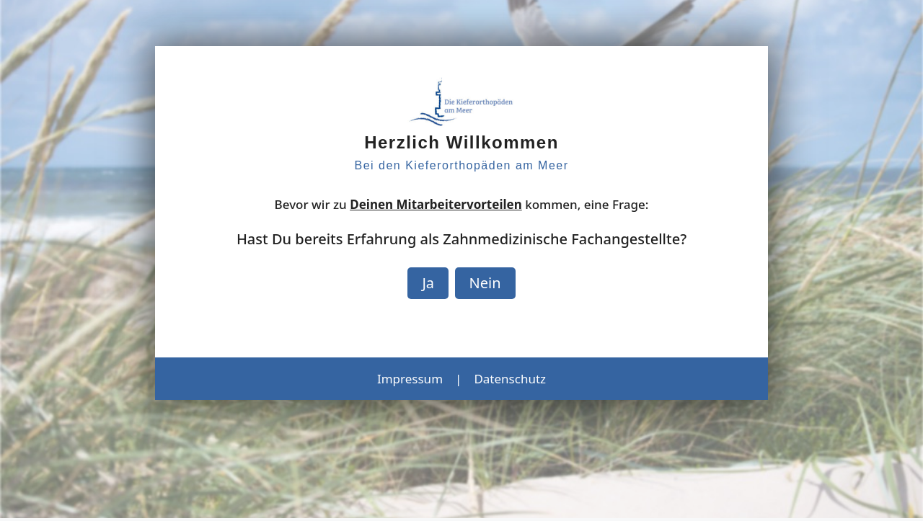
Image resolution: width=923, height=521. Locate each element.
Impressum (410, 378)
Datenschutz (510, 378)
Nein (485, 283)
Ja (428, 283)
